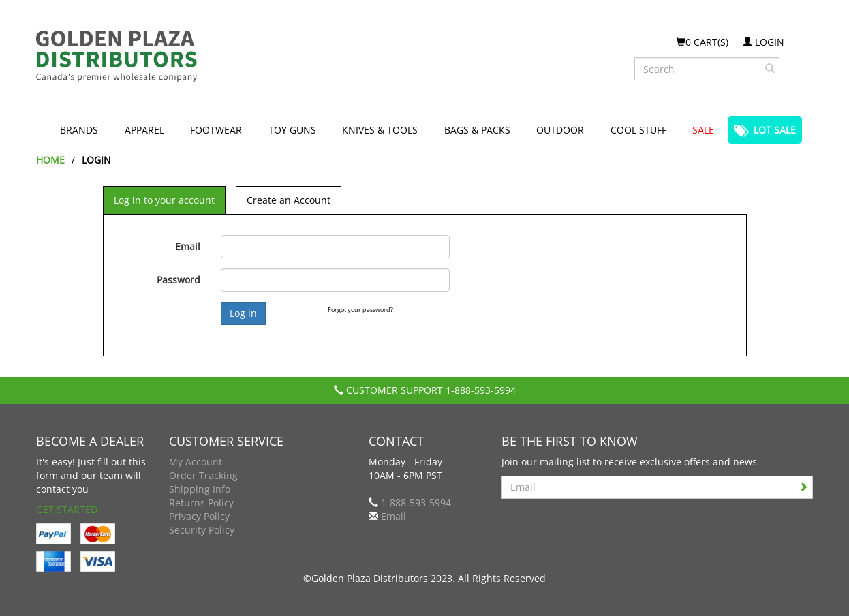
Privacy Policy (199, 516)
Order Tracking (203, 475)
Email (187, 246)
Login (763, 41)
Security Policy (201, 529)
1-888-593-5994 (481, 390)
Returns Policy (201, 502)
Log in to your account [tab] (164, 200)
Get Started (66, 509)
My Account (195, 461)
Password (178, 279)
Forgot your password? (360, 309)
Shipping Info (199, 488)
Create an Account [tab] (288, 200)
